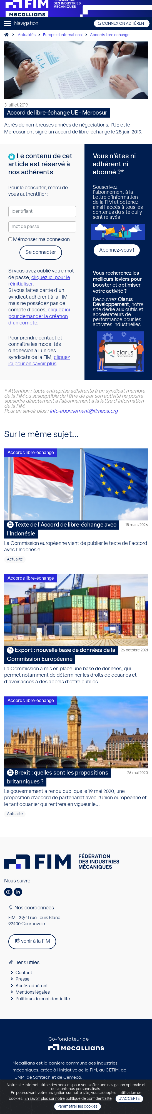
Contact (24, 973)
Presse (22, 979)
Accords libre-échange (31, 452)
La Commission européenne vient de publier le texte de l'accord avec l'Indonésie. (76, 536)
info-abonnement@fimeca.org (84, 411)
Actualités (27, 35)
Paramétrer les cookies (78, 1106)
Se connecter (41, 252)
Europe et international (63, 35)
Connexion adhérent (121, 23)
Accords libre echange (109, 35)
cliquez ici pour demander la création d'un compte (39, 316)
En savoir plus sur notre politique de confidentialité (68, 1099)
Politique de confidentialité (43, 999)
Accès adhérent (32, 986)
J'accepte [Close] (129, 1099)
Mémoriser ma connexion (39, 239)
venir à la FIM (32, 941)
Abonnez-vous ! (116, 250)
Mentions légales (33, 992)
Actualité (15, 559)
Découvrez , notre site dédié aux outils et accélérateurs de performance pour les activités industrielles (118, 299)
